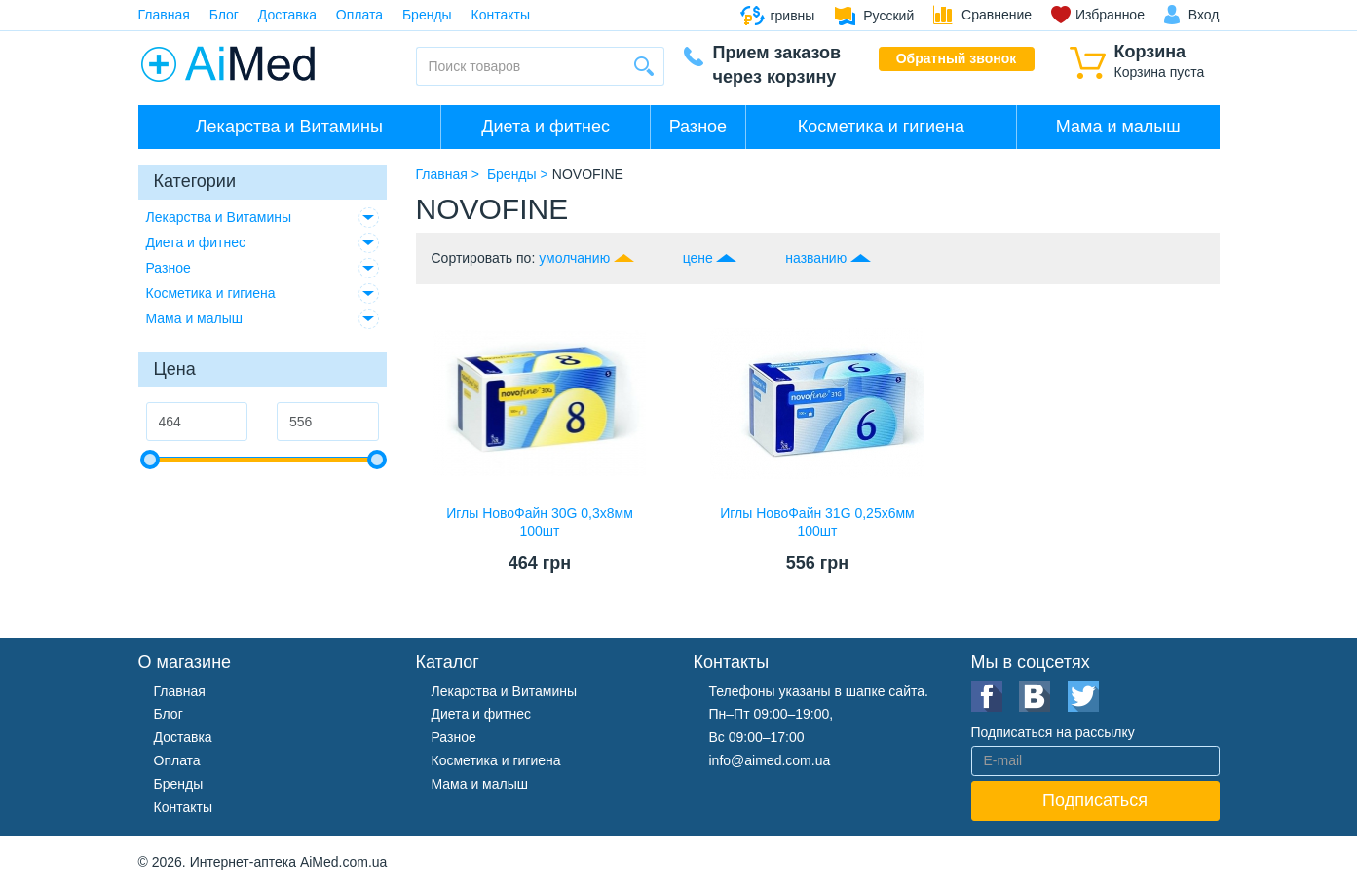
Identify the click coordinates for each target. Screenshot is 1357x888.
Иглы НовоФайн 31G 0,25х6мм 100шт (817, 521)
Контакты (500, 14)
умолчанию (574, 258)
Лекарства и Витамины (289, 126)
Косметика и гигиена (881, 126)
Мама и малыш (1118, 126)
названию (816, 258)
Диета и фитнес (545, 126)
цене (698, 258)
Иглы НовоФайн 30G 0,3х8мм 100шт (539, 521)
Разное (698, 126)
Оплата (359, 14)
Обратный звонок (956, 58)
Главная (164, 14)
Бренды (427, 14)
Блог (224, 14)
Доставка (287, 14)
